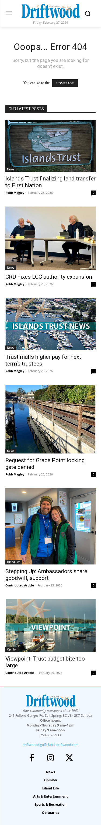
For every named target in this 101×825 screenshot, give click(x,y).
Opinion (12, 649)
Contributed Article (19, 585)
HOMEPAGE (65, 83)
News (10, 169)
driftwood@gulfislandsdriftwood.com (50, 744)
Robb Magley (14, 193)
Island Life (13, 562)
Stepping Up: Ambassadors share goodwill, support (46, 574)
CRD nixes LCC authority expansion (48, 277)
